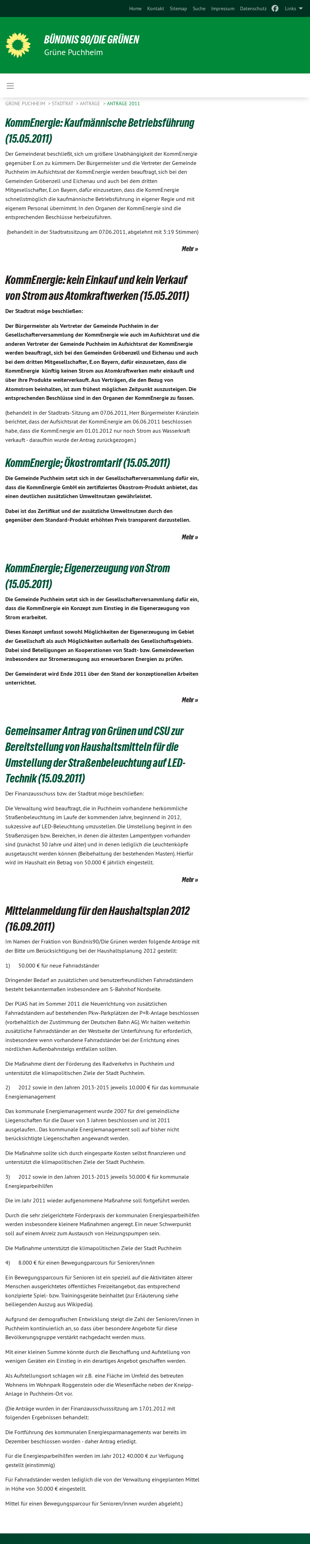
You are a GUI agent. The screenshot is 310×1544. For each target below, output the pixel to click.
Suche (199, 8)
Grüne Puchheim (26, 103)
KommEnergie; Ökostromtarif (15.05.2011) (90, 462)
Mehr (188, 249)
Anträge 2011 (123, 103)
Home (135, 8)
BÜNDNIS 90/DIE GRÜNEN (92, 39)
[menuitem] (135, 8)
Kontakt (155, 8)
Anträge (91, 103)
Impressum (222, 8)
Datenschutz (253, 8)
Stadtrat (63, 103)
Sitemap (178, 8)
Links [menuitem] (290, 8)
